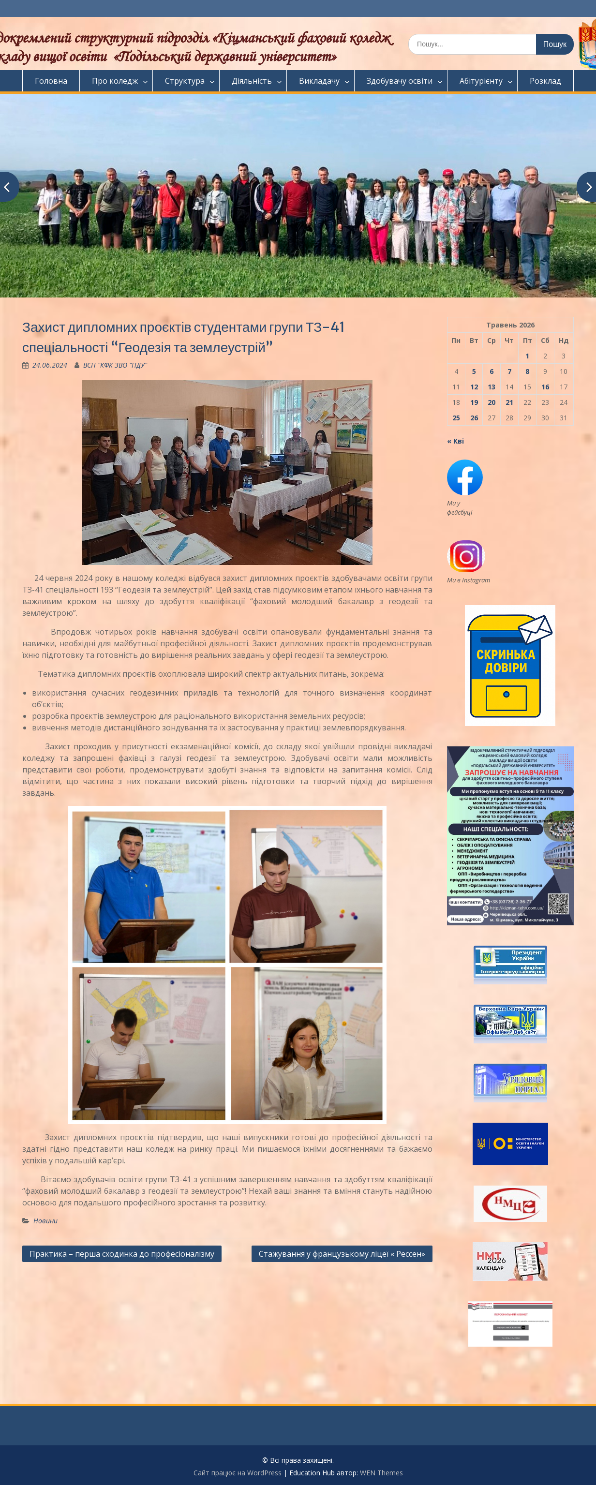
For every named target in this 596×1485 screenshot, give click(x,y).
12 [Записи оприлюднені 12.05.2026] (474, 386)
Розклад (545, 80)
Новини (45, 1220)
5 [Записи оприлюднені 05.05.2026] (474, 371)
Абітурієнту (481, 80)
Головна (51, 80)
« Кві (455, 441)
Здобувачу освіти (399, 80)
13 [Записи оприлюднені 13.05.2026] (491, 386)
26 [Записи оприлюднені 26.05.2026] (474, 417)
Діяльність (252, 80)
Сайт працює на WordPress (238, 1472)
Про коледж (115, 80)
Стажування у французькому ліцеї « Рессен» (342, 1253)
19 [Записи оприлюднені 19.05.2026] (474, 402)
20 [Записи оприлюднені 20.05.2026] (491, 402)
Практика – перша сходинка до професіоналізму (122, 1253)
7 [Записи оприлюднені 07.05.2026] (509, 371)
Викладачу (319, 80)
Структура (185, 80)
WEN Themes (381, 1472)
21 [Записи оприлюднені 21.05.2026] (509, 402)
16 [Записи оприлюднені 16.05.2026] (545, 386)
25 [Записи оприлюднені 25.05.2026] (456, 417)
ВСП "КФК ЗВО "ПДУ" (115, 365)
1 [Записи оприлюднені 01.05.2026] (527, 355)
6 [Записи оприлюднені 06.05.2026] (491, 371)
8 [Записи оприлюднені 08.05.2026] (527, 371)
